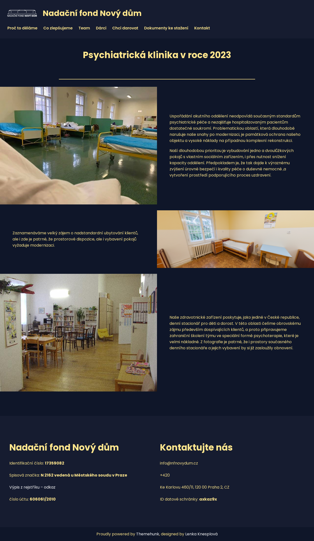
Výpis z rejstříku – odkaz (32, 487)
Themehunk (147, 534)
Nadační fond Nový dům (92, 13)
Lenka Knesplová (201, 534)
